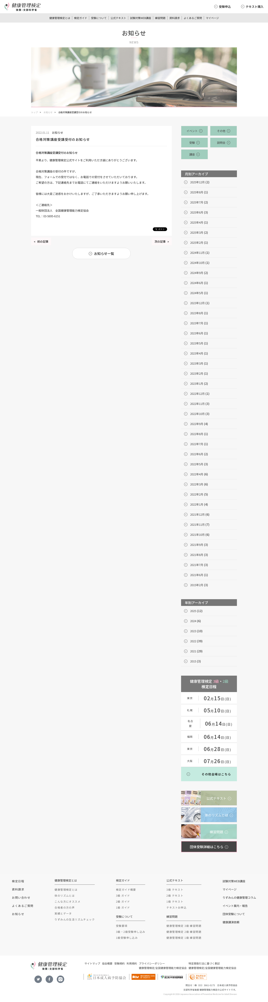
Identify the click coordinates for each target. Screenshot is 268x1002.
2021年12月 (197, 514)
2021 (193, 651)
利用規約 (132, 963)
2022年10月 (197, 414)
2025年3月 (196, 232)
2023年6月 (196, 333)
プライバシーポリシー (152, 963)
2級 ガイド (123, 901)
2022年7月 (196, 444)
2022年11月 (197, 404)
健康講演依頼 (231, 922)
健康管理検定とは (59, 18)
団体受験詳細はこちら (206, 846)
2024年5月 (196, 293)
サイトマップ (92, 963)
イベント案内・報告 (235, 906)
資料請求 (174, 18)
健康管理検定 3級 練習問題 (183, 926)
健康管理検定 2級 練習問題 (183, 932)
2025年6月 (196, 212)
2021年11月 (197, 524)
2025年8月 (196, 192)
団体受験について (234, 914)
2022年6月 (196, 454)
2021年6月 (196, 575)
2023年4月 (196, 353)
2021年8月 (196, 555)
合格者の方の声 (65, 907)
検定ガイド (80, 18)
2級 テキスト (174, 895)
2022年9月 (196, 424)
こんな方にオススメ (67, 901)
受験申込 (225, 6)
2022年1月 (196, 504)
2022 (193, 641)
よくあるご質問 (193, 18)
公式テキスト (118, 18)
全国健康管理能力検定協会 (171, 968)
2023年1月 (196, 383)
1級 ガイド (123, 907)
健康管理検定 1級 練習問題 (183, 938)
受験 (192, 143)
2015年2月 (196, 585)
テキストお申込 (176, 907)
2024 (193, 621)
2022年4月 (196, 474)
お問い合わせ (21, 897)
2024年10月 (197, 263)
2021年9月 (196, 545)
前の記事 (42, 241)
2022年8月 (196, 434)
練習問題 (160, 18)
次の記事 (160, 241)
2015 (193, 661)
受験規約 (119, 963)
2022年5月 (196, 464)
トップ (34, 112)
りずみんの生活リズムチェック (75, 919)
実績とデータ (63, 913)
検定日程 (18, 881)
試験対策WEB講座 (140, 18)
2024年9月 (196, 273)
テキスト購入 (255, 6)
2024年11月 (197, 253)
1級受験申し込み (127, 938)
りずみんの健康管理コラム (239, 897)
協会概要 (107, 963)
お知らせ (48, 112)
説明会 (221, 143)
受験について (99, 18)
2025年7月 (196, 202)
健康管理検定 (146, 968)
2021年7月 (196, 565)
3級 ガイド (123, 895)
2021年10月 (197, 535)
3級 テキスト (174, 889)
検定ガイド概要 (126, 889)
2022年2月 (196, 494)
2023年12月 (197, 303)
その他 (221, 131)
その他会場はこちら (216, 774)
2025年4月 (196, 222)
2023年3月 (196, 363)
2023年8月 (196, 313)
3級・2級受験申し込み (130, 932)
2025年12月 (197, 182)
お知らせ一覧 (104, 253)
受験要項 (121, 926)
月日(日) (217, 698)
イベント (192, 131)
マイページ (212, 18)
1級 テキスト (174, 901)
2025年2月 (196, 242)
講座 (192, 154)
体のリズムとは (65, 895)
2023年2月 (196, 373)
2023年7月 (196, 323)
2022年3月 (196, 484)
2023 (193, 631)
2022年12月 (197, 394)
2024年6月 (196, 283)
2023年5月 (196, 343)
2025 (193, 611)
